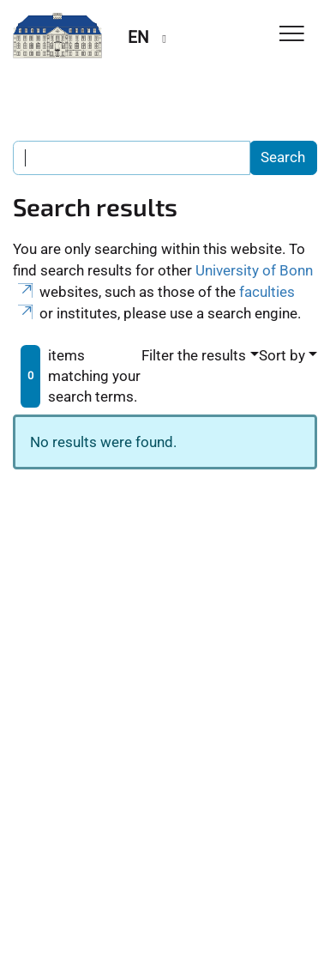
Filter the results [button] (193, 355)
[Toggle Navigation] (291, 34)
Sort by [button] (282, 355)
